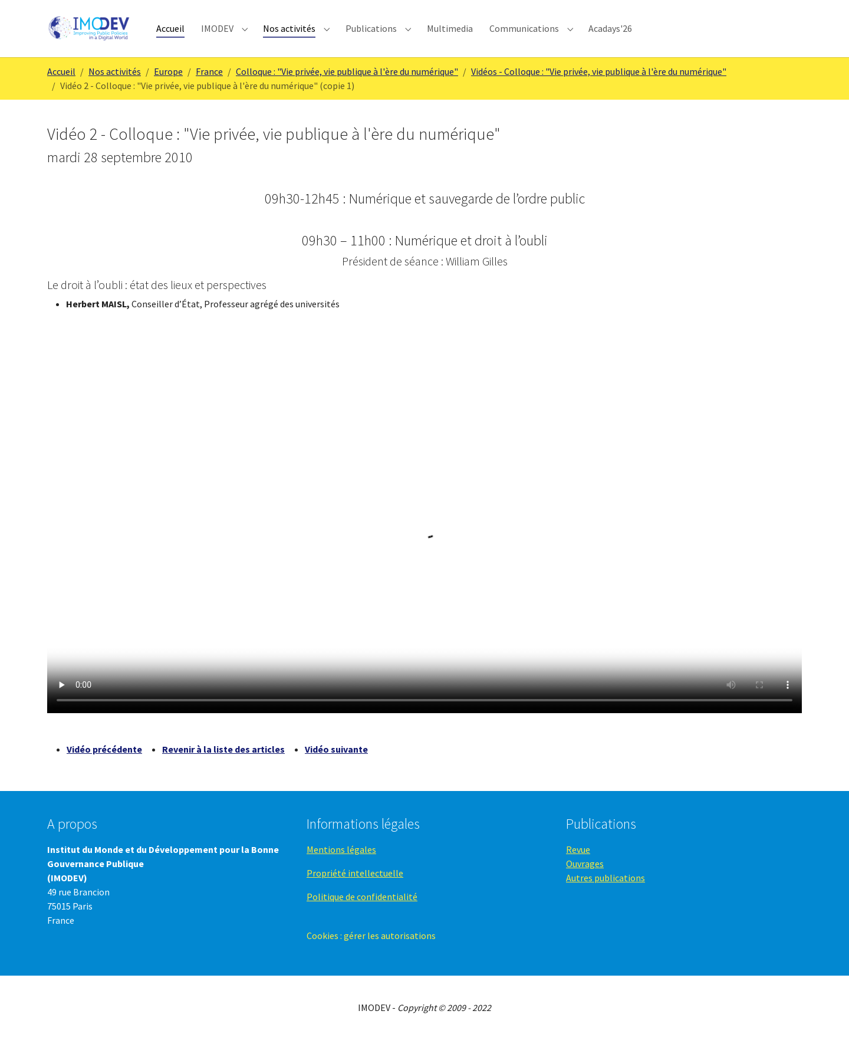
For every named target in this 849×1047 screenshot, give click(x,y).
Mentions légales (341, 857)
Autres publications (605, 885)
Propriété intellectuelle (355, 881)
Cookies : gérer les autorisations (371, 943)
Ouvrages (585, 871)
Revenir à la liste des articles (223, 757)
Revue (578, 857)
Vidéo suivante (336, 757)
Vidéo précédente (104, 757)
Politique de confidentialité (362, 904)
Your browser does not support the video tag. (424, 532)
